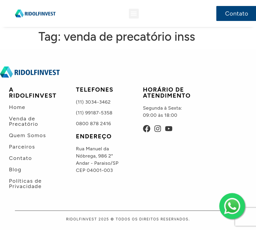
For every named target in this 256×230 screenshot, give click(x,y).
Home (17, 107)
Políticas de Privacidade (25, 184)
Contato (20, 158)
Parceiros (22, 146)
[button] (134, 14)
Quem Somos (27, 135)
